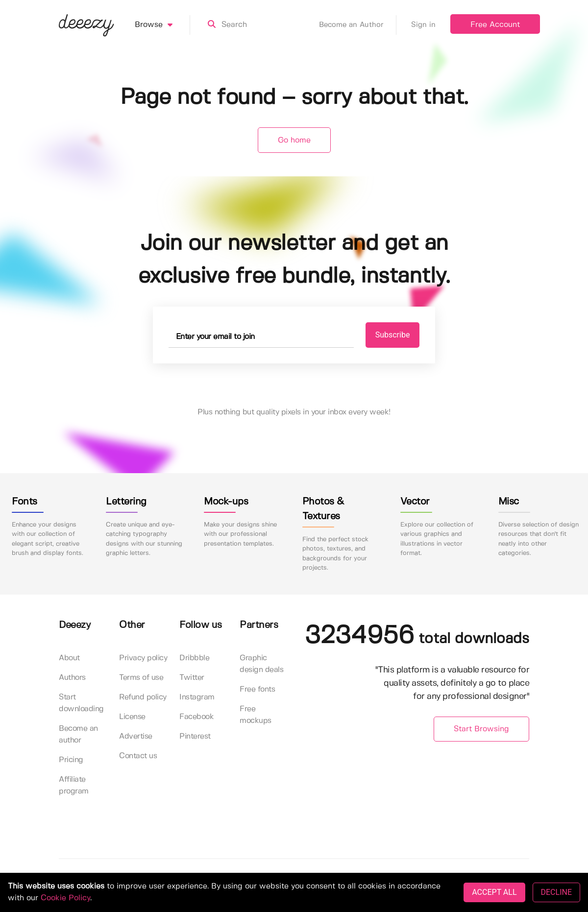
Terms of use (141, 677)
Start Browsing (481, 729)
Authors (72, 677)
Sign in (423, 25)
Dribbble (194, 658)
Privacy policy (143, 658)
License (132, 716)
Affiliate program (74, 785)
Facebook (196, 716)
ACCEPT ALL (494, 892)
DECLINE (556, 892)
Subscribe (392, 334)
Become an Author (357, 25)
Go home (294, 140)
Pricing (71, 760)
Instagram (197, 697)
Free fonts (257, 689)
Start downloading (81, 703)
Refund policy (143, 697)
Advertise (135, 736)
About (69, 658)
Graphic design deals (261, 663)
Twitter (191, 677)
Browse (162, 25)
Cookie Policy (65, 898)
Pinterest (195, 736)
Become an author (78, 734)
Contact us (138, 756)
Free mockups (255, 714)
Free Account (495, 24)
